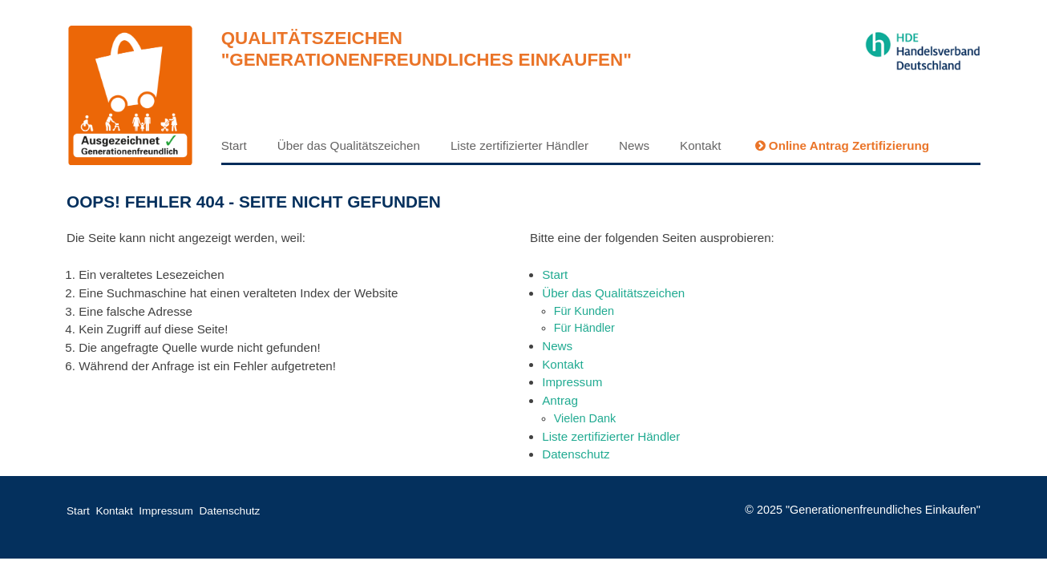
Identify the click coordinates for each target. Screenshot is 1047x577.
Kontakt (701, 145)
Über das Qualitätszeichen (348, 145)
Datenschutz (575, 454)
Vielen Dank (585, 418)
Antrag (560, 400)
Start (234, 145)
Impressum (572, 382)
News (634, 145)
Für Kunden (584, 311)
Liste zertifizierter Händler (519, 145)
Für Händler (584, 327)
